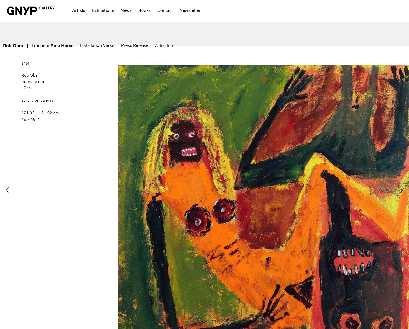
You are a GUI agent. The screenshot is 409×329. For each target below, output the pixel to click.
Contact (165, 11)
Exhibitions (103, 11)
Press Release (153, 32)
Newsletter (190, 11)
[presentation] (7, 190)
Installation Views (116, 32)
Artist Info (183, 32)
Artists (79, 11)
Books (144, 11)
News (126, 11)
